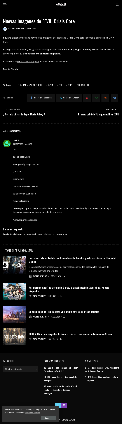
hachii (16, 140)
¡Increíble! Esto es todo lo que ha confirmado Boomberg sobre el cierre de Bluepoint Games (69, 260)
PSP (60, 84)
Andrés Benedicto (41, 276)
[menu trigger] (6, 4)
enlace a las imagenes (28, 61)
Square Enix (83, 84)
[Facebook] (41, 97)
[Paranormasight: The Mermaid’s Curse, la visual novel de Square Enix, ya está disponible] (14, 292)
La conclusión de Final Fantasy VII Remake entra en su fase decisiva (65, 312)
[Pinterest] (87, 97)
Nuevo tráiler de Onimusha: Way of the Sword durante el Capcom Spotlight (60, 390)
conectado (31, 234)
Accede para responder (25, 219)
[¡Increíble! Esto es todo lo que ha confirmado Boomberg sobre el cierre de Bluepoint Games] (14, 265)
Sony (70, 84)
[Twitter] (69, 97)
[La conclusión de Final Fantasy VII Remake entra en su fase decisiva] (14, 314)
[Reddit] (105, 97)
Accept (37, 417)
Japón (50, 84)
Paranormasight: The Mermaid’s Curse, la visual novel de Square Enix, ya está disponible (70, 289)
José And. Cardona (16, 28)
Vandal (14, 69)
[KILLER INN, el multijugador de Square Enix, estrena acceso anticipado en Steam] (14, 336)
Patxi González (39, 296)
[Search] (117, 4)
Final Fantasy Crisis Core (30, 84)
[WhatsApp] (96, 97)
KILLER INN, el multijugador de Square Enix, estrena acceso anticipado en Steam (72, 334)
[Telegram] (114, 97)
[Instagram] (64, 405)
